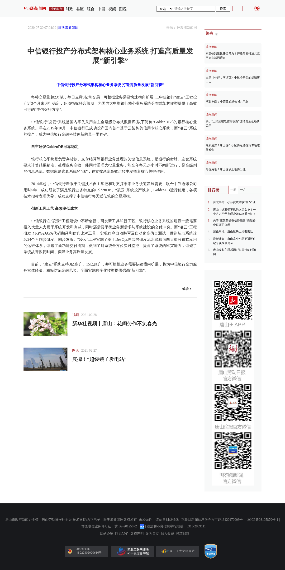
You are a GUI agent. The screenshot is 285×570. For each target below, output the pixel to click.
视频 (112, 9)
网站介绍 (106, 534)
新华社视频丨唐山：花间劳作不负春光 (114, 323)
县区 (80, 9)
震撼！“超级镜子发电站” (99, 359)
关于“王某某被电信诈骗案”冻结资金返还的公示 (233, 123)
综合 (91, 9)
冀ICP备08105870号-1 (262, 519)
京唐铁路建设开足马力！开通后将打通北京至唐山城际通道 (233, 55)
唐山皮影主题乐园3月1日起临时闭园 (234, 252)
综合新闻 (211, 47)
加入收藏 (167, 534)
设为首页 (152, 534)
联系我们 (121, 534)
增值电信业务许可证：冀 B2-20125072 (109, 526)
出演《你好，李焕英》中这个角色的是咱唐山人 (233, 80)
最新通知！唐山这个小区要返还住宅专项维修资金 (233, 147)
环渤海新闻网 (68, 27)
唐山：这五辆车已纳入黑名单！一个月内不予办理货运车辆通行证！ (234, 212)
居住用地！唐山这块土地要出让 (226, 169)
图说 (123, 9)
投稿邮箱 (182, 534)
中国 (101, 9)
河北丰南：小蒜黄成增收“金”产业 (227, 101)
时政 (69, 9)
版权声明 (137, 534)
